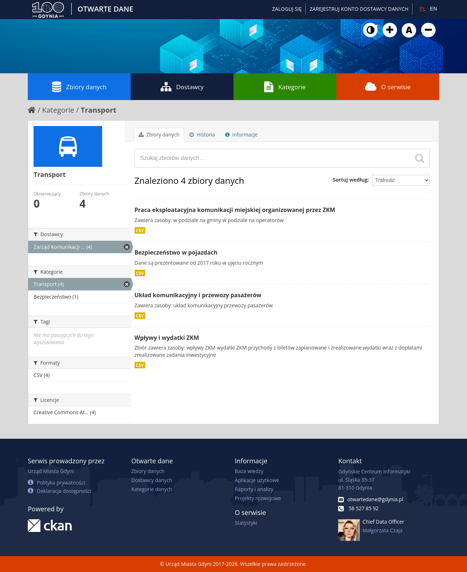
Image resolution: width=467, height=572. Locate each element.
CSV (140, 230)
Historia (202, 134)
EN (433, 9)
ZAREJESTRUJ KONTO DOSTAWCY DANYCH (359, 8)
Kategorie (285, 86)
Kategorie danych (151, 489)
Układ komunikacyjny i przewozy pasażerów (198, 295)
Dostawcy (182, 86)
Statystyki (246, 522)
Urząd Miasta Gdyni (51, 471)
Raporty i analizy (254, 489)
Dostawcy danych (151, 480)
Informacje (241, 134)
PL (422, 9)
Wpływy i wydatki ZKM (167, 338)
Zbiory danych (79, 86)
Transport (99, 110)
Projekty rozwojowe (258, 498)
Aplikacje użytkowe (257, 480)
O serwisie (388, 86)
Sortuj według (350, 179)
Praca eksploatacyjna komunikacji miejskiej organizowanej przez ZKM (235, 210)
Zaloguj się (287, 8)
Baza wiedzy (249, 471)
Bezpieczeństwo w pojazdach (176, 252)
